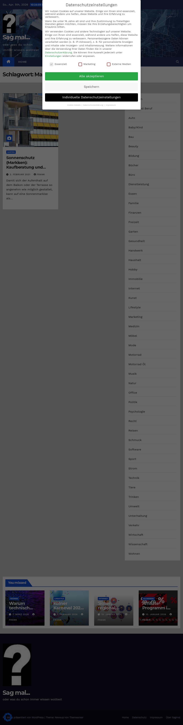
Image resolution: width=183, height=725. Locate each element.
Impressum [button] (111, 105)
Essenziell (58, 64)
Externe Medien (119, 64)
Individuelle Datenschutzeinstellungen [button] (91, 97)
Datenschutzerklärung (58, 52)
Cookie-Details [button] (74, 105)
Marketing (86, 64)
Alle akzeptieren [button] (91, 76)
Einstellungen (53, 56)
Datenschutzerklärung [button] (93, 105)
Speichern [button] (91, 86)
